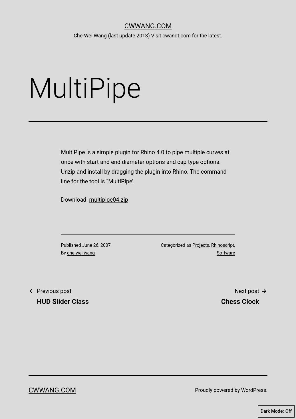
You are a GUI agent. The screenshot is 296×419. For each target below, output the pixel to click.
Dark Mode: (276, 411)
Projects (200, 245)
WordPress (253, 390)
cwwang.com (148, 26)
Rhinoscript (222, 245)
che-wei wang (81, 253)
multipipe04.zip (108, 199)
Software (226, 253)
